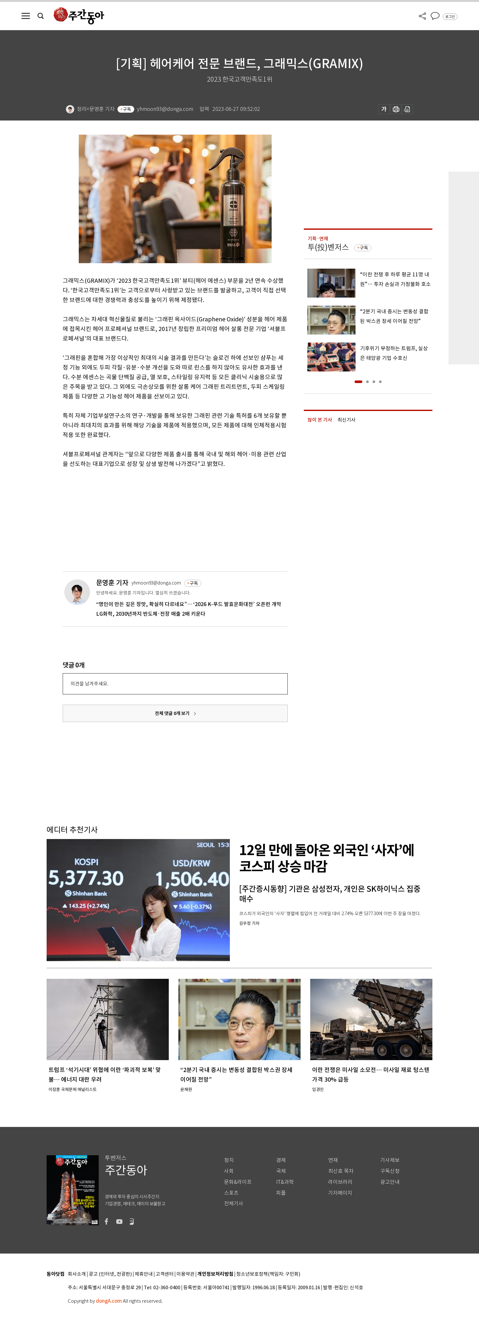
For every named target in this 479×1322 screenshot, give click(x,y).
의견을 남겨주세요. (89, 684)
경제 (281, 1160)
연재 (333, 1160)
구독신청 (390, 1171)
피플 (281, 1193)
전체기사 (233, 1204)
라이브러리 (340, 1182)
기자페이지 (340, 1193)
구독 (127, 109)
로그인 (450, 16)
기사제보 (390, 1160)
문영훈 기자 (112, 582)
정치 (229, 1160)
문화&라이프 (238, 1182)
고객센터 (165, 1274)
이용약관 (185, 1274)
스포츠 (231, 1193)
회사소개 (77, 1274)
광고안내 (390, 1182)
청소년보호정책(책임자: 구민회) (268, 1274)
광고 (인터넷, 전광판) (110, 1274)
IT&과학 (285, 1182)
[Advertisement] (159, 518)
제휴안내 (144, 1274)
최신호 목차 (341, 1171)
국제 (281, 1171)
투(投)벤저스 (328, 247)
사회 (229, 1171)
